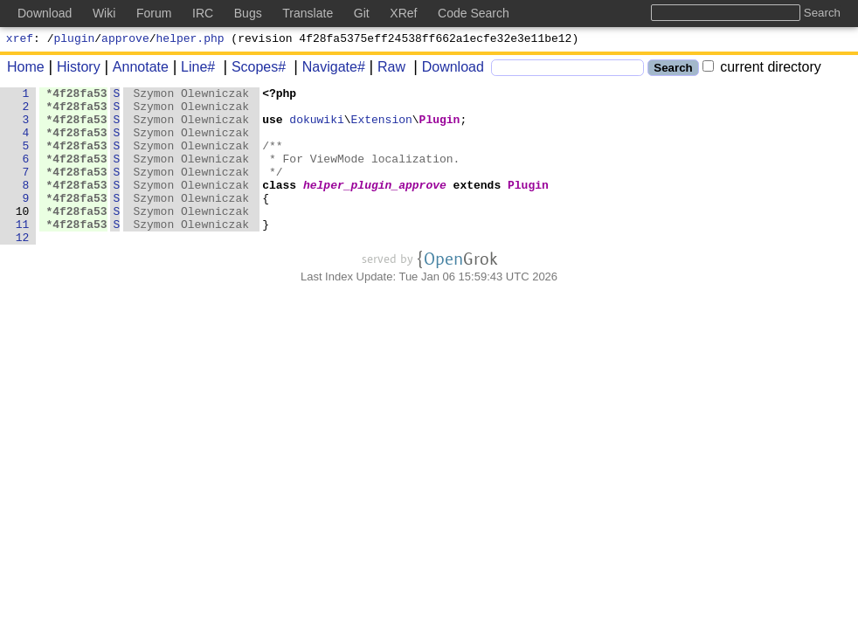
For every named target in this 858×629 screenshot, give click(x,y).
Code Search (473, 13)
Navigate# (327, 69)
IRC (202, 13)
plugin (74, 40)
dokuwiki (317, 127)
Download (447, 69)
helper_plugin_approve (375, 205)
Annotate (134, 69)
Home (26, 69)
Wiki (104, 13)
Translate (307, 13)
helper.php (190, 40)
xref (19, 40)
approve (125, 40)
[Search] (567, 70)
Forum (153, 13)
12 (23, 268)
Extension (381, 127)
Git (362, 13)
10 (23, 237)
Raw (385, 69)
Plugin (439, 127)
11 (23, 252)
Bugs (248, 13)
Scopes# (252, 69)
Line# (192, 69)
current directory (761, 69)
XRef (403, 13)
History (72, 69)
